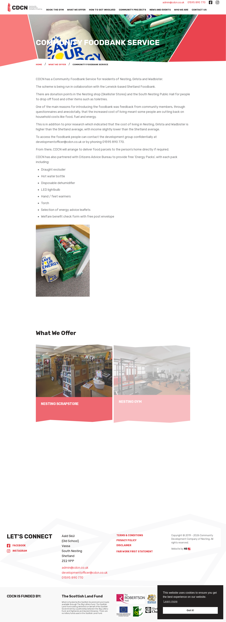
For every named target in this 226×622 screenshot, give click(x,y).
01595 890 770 (196, 2)
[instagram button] (217, 2)
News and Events (160, 9)
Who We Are (181, 9)
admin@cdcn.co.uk (173, 2)
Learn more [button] (170, 601)
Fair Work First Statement (134, 551)
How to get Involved (102, 9)
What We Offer (76, 9)
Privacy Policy (126, 540)
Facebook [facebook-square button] (16, 545)
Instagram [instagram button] (17, 550)
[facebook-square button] (210, 2)
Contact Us (199, 9)
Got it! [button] (190, 610)
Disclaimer (123, 545)
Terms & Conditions (129, 535)
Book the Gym (55, 9)
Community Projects (132, 9)
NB (187, 548)
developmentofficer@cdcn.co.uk (85, 573)
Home (39, 64)
